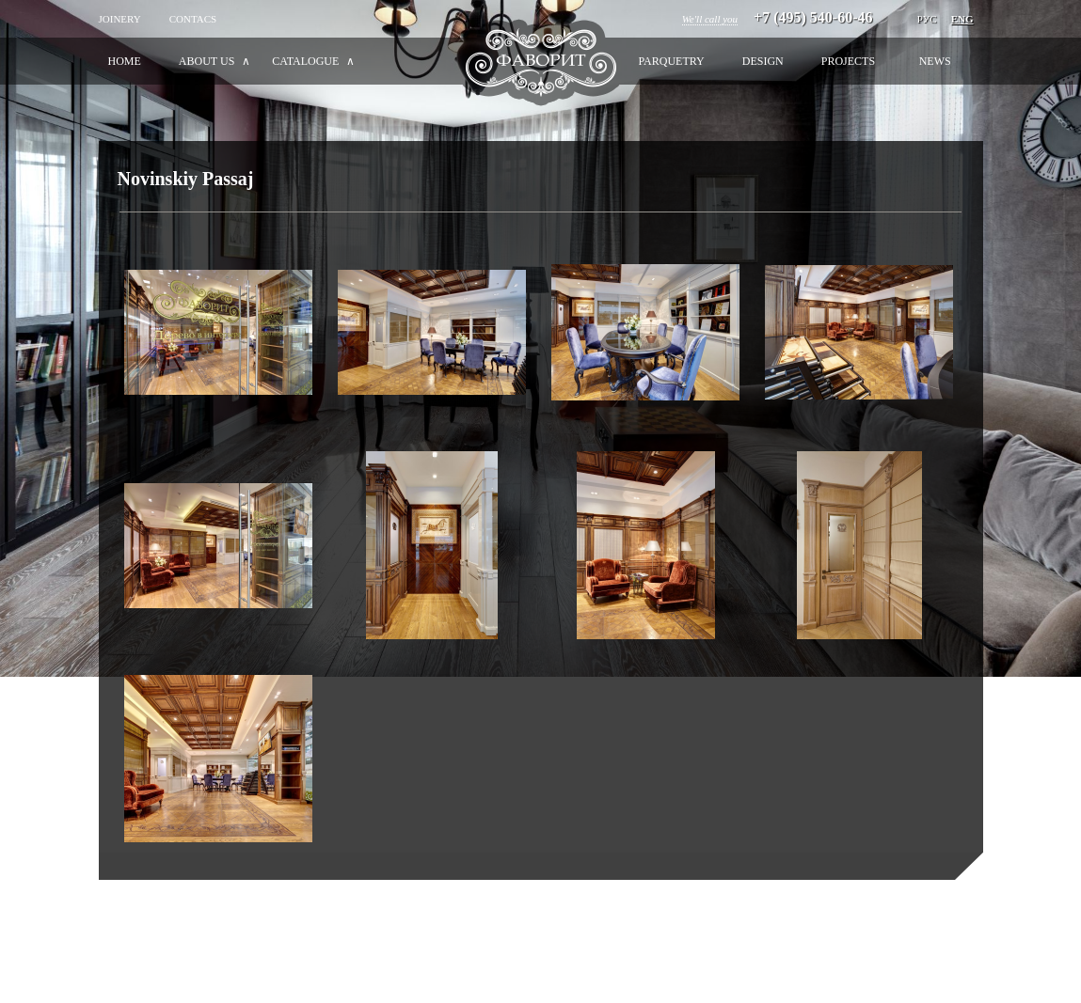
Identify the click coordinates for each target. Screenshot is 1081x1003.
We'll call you (710, 18)
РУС (927, 18)
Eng (962, 18)
